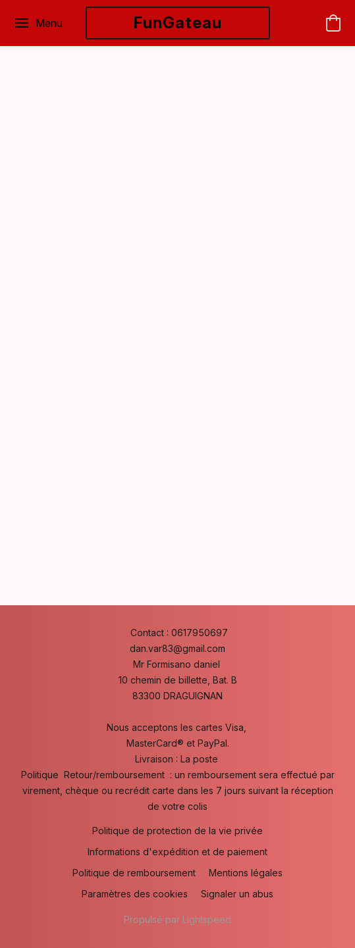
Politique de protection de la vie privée (177, 830)
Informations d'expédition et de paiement (177, 851)
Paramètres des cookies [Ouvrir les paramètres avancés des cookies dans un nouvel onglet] (135, 893)
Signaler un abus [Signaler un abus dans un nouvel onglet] (237, 893)
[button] (178, 23)
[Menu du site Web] (37, 23)
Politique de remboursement (134, 872)
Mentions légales (246, 872)
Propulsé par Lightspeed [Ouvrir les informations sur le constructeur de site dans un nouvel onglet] (177, 919)
